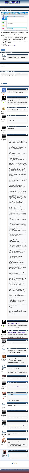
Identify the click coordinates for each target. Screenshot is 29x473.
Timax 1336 (9, 403)
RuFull (8, 115)
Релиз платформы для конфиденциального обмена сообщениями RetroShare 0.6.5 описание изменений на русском (16, 332)
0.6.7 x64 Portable (14, 45)
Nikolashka (9, 348)
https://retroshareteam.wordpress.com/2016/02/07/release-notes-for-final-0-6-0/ (17, 425)
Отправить (5, 83)
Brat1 (8, 392)
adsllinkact (9, 107)
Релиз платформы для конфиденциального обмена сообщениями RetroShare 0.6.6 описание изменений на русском (16, 323)
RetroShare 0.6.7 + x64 (6, 45)
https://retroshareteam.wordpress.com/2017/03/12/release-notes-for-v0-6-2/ (17, 386)
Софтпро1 (9, 320)
